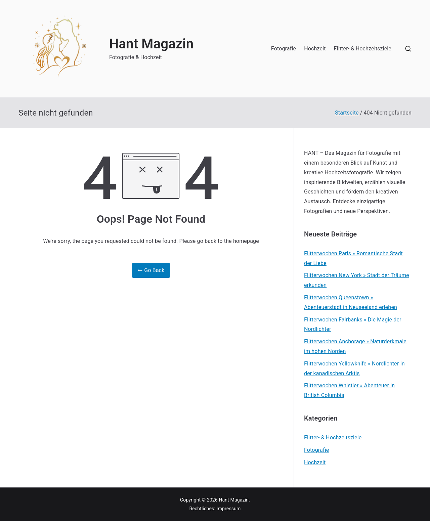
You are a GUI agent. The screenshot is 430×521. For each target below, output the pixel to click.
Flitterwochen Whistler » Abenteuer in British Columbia (349, 390)
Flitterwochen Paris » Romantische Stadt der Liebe (353, 258)
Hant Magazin (151, 44)
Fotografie (283, 48)
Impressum (229, 508)
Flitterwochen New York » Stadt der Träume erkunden (356, 280)
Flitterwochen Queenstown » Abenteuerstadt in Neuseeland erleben (350, 302)
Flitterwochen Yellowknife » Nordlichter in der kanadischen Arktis (354, 368)
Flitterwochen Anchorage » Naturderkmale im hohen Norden (355, 346)
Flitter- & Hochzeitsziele (362, 48)
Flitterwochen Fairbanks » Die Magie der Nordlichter (352, 324)
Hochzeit (315, 48)
